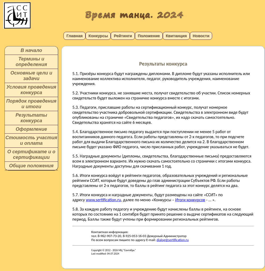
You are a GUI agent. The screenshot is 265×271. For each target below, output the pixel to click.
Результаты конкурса (31, 117)
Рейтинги (123, 35)
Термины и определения (31, 61)
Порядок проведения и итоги (31, 103)
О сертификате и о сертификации (31, 154)
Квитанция (176, 35)
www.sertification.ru (103, 199)
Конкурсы (98, 35)
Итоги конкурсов (190, 199)
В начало (31, 50)
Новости (201, 35)
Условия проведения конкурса (31, 89)
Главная (74, 35)
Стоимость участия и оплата (31, 140)
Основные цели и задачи (31, 75)
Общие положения (31, 165)
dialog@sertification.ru (173, 240)
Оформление (31, 129)
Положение (149, 35)
